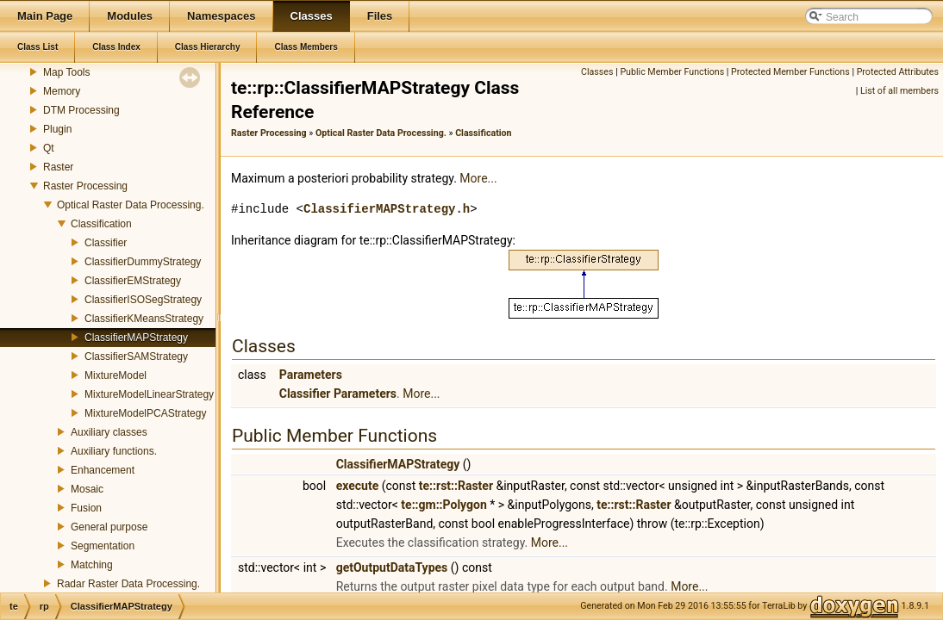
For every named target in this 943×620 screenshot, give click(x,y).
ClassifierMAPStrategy (136, 338)
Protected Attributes (898, 72)
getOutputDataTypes (392, 567)
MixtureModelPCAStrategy (145, 413)
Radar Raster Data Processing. (128, 584)
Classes (597, 72)
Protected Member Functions (790, 72)
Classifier (105, 243)
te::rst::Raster (456, 486)
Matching (92, 565)
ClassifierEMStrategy (132, 281)
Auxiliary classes (109, 432)
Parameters (310, 374)
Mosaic (87, 489)
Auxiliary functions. (114, 451)
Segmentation (102, 546)
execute (357, 486)
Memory (61, 91)
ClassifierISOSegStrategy (143, 300)
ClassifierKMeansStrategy (143, 319)
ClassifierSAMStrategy (136, 356)
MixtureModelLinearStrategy (149, 394)
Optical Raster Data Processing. (130, 205)
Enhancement (102, 470)
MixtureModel (115, 375)
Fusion (86, 508)
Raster (58, 167)
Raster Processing (85, 186)
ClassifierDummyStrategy (142, 262)
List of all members (899, 90)
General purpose (109, 527)
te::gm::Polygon (443, 505)
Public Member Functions (672, 72)
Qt (48, 148)
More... (477, 178)
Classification (101, 224)
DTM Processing (81, 110)
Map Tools (66, 72)
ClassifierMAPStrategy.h (386, 209)
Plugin (57, 129)
